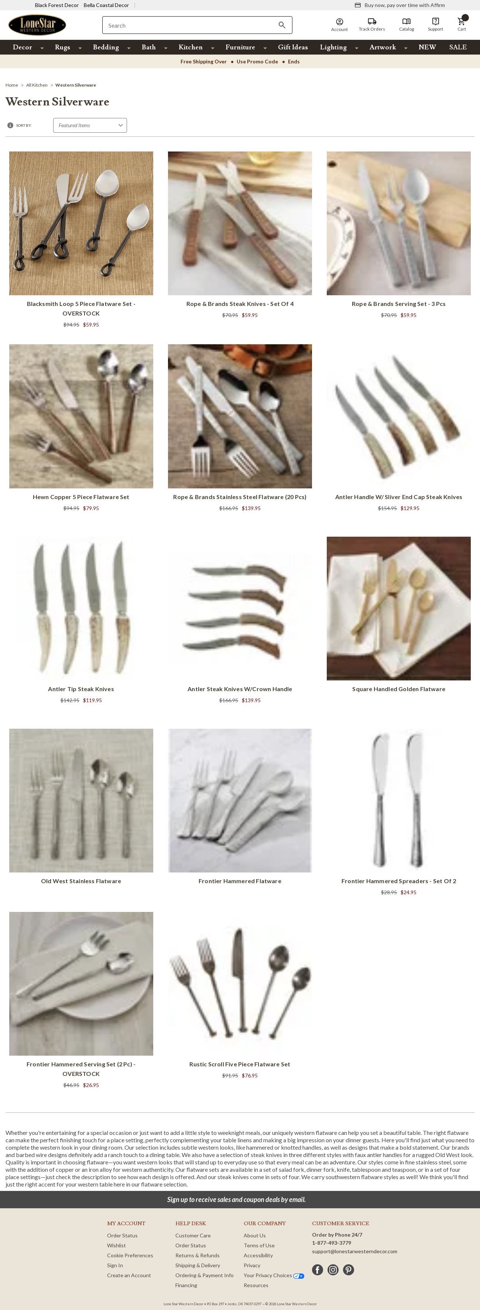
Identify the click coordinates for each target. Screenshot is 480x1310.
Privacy (252, 1265)
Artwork (383, 47)
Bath (149, 47)
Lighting (333, 47)
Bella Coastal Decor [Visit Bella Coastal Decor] (106, 5)
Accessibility (258, 1255)
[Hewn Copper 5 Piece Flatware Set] (81, 433)
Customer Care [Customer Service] (193, 1235)
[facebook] (317, 1269)
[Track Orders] (372, 24)
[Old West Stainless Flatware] (81, 808)
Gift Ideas (293, 47)
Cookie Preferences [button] (130, 1255)
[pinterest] (348, 1269)
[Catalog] (406, 24)
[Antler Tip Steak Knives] (81, 625)
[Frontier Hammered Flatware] (240, 808)
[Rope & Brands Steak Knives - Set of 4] (240, 235)
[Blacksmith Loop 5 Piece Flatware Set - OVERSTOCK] (81, 240)
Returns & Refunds (197, 1255)
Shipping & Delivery (197, 1265)
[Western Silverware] (75, 85)
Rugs (62, 47)
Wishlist (116, 1245)
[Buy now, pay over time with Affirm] (399, 5)
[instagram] (333, 1269)
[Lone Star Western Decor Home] (37, 24)
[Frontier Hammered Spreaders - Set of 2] (399, 813)
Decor (22, 47)
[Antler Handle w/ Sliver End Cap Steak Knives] (399, 428)
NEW (427, 47)
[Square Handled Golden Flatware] (399, 616)
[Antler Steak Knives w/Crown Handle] (240, 621)
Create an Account (129, 1275)
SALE (458, 47)
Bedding (106, 47)
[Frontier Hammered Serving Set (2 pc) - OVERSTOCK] (81, 1001)
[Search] (282, 25)
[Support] (435, 24)
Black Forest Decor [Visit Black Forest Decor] (57, 5)
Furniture (240, 47)
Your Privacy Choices (274, 1275)
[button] (461, 24)
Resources (256, 1285)
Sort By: (24, 125)
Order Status (122, 1235)
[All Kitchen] (37, 85)
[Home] (12, 85)
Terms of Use (259, 1245)
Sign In (115, 1265)
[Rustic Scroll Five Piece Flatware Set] (240, 996)
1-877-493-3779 (331, 1243)
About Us (255, 1235)
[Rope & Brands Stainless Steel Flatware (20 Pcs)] (240, 433)
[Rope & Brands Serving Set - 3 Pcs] (399, 240)
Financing (186, 1285)
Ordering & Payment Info (204, 1275)
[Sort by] (90, 125)
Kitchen (191, 47)
